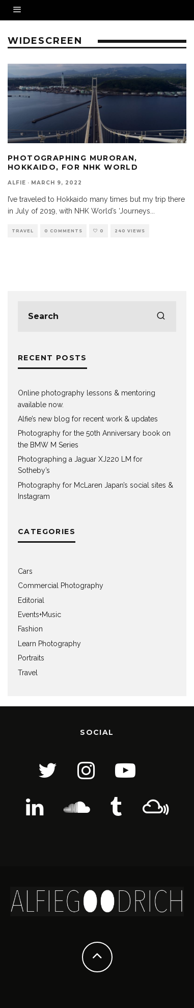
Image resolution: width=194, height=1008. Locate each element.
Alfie (17, 182)
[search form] (97, 316)
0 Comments (63, 230)
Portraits (31, 658)
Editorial (31, 600)
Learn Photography (49, 644)
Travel (23, 230)
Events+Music (39, 615)
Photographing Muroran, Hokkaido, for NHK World (73, 162)
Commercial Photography (60, 585)
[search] (161, 316)
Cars (25, 571)
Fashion (30, 629)
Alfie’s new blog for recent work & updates (88, 419)
